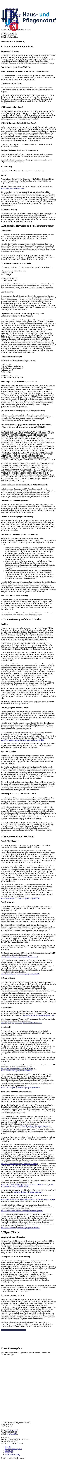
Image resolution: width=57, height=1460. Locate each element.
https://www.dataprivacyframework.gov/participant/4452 (20, 1228)
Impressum (9, 1453)
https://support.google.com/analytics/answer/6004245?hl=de (21, 1023)
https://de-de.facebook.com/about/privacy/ (35, 1126)
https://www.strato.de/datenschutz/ (12, 188)
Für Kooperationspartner (13, 1449)
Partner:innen (13, 22)
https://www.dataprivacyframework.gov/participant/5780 (20, 898)
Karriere (12, 24)
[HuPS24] (28, 3)
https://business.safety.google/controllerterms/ (16, 1071)
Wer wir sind (13, 20)
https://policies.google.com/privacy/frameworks (17, 1069)
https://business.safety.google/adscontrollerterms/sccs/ (19, 957)
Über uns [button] (8, 18)
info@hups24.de (12, 1434)
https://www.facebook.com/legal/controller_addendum (19, 1164)
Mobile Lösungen (15, 14)
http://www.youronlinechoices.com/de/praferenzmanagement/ (22, 1211)
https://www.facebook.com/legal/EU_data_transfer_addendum (22, 1184)
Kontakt (8, 1447)
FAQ (6, 26)
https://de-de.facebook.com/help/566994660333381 (27, 1185)
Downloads (9, 1451)
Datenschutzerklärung (12, 1454)
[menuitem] (29, 9)
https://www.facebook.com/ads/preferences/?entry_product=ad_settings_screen (28, 1199)
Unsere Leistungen (11, 9)
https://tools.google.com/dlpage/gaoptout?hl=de (38, 1015)
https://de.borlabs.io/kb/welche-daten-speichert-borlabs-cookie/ (22, 740)
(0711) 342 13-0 (12, 1430)
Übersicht (12, 12)
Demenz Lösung (14, 16)
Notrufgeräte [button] (9, 11)
